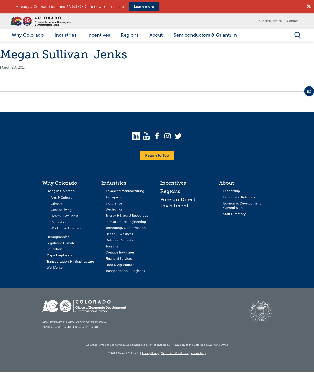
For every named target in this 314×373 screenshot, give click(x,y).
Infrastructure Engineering (125, 223)
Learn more (144, 6)
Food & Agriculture (119, 266)
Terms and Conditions (175, 354)
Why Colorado (59, 184)
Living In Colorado (61, 192)
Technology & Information (125, 229)
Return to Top (157, 156)
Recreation (59, 223)
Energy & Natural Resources (126, 217)
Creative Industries (119, 253)
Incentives (173, 184)
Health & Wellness (64, 217)
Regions (170, 192)
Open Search (297, 35)
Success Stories (270, 21)
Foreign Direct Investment (177, 203)
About (226, 184)
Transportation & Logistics (125, 272)
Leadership (231, 192)
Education (54, 250)
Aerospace (113, 198)
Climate (57, 205)
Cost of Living (61, 211)
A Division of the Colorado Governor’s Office (200, 345)
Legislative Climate (61, 244)
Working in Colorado (66, 229)
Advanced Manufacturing (124, 192)
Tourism (111, 247)
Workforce (55, 268)
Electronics (114, 210)
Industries (113, 184)
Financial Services (118, 260)
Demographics (58, 238)
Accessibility (198, 354)
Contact (292, 21)
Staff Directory (234, 215)
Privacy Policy (150, 354)
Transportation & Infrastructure (70, 262)
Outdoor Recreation (120, 241)
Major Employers (59, 256)
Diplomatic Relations (239, 198)
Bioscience (113, 204)
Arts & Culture (61, 199)
